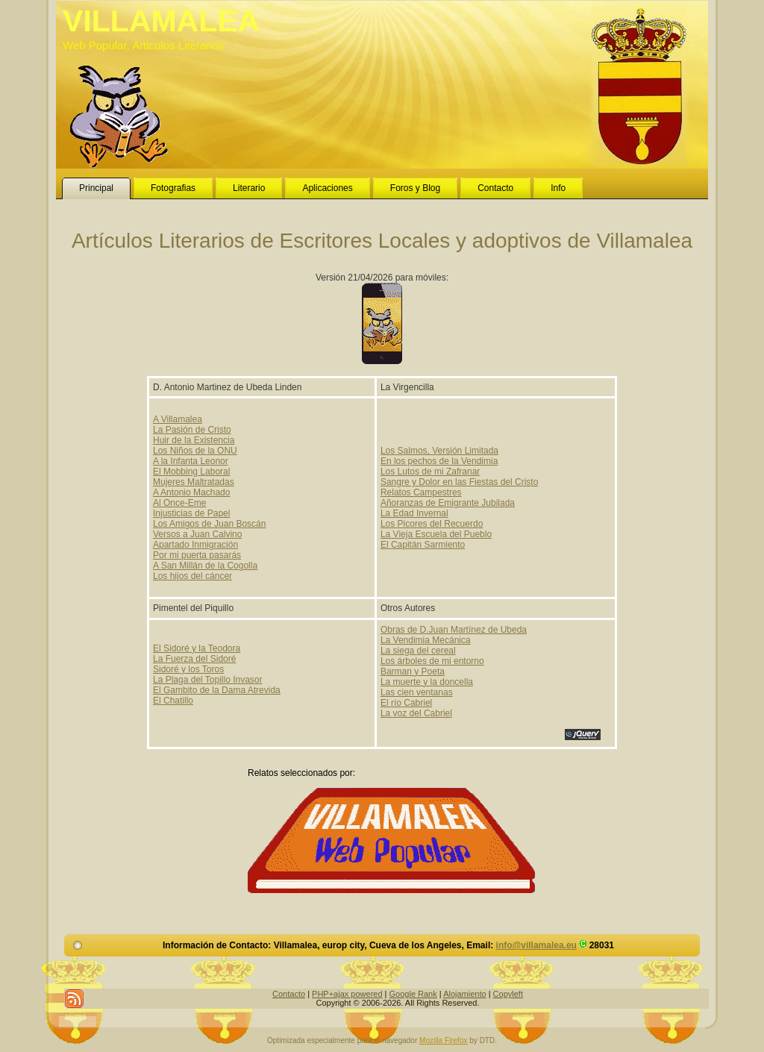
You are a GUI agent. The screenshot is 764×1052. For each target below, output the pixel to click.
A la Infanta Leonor (190, 461)
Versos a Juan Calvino (197, 534)
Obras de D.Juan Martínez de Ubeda (454, 629)
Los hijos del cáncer (192, 576)
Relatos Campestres (421, 492)
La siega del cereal (418, 650)
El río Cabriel (406, 703)
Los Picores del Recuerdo (432, 524)
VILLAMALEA (161, 21)
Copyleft (508, 993)
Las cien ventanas (417, 692)
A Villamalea (177, 419)
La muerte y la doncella (427, 682)
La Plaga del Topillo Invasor (208, 679)
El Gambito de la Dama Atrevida (217, 690)
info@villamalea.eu (536, 945)
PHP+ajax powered (347, 993)
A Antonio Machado (191, 492)
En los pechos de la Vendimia (439, 461)
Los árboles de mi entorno (432, 661)
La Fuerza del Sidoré (194, 659)
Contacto (288, 993)
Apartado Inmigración (195, 544)
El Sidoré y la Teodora (196, 648)
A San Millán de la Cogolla (205, 565)
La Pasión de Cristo (192, 430)
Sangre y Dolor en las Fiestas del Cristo (459, 482)
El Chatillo (173, 700)
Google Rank (413, 993)
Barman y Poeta (413, 671)
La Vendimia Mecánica (426, 640)
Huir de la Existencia (193, 440)
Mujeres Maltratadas (193, 482)
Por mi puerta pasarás (197, 555)
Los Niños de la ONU (195, 450)
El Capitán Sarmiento (423, 544)
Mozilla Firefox (443, 1040)
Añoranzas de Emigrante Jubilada (448, 503)
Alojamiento (464, 993)
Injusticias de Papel (191, 513)
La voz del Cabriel (416, 713)
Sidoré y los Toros (188, 669)
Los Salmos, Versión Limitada (439, 450)
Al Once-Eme (179, 503)
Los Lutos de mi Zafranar (430, 471)
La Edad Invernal (414, 513)
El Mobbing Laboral (191, 471)
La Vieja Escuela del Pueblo (436, 534)
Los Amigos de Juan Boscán (209, 524)
